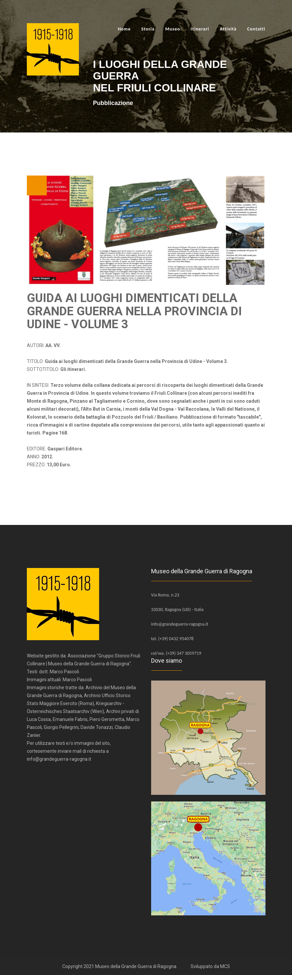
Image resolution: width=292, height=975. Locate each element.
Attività (228, 29)
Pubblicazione (113, 103)
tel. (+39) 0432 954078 (172, 638)
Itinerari (200, 29)
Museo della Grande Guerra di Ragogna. (136, 966)
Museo (172, 29)
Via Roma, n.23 (165, 595)
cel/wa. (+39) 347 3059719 (176, 653)
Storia (147, 29)
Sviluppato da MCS (210, 966)
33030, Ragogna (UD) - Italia (177, 609)
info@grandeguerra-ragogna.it (179, 624)
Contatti (256, 29)
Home (124, 29)
